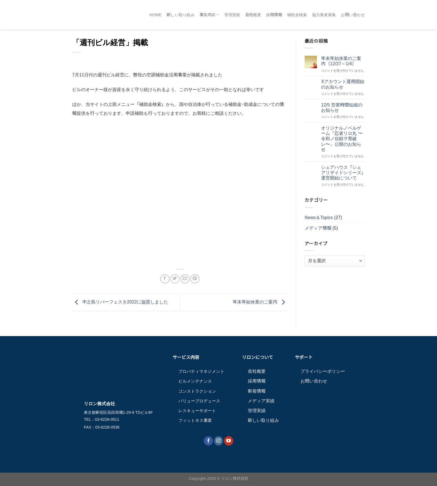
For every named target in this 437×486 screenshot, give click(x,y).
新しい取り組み (181, 15)
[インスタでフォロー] (218, 441)
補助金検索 (297, 15)
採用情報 (274, 15)
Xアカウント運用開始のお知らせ (342, 84)
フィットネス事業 (195, 420)
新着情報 (257, 391)
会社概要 (253, 15)
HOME (155, 15)
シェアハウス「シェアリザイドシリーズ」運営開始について (342, 172)
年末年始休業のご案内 (260, 302)
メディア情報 (318, 228)
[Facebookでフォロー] (208, 441)
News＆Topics (319, 217)
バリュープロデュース (199, 400)
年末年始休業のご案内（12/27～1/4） (341, 61)
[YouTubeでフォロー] (228, 441)
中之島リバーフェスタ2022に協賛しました (120, 302)
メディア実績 (261, 400)
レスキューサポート (197, 410)
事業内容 (209, 14)
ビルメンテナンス (195, 381)
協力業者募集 (324, 15)
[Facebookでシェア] (164, 278)
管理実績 (232, 15)
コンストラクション (197, 391)
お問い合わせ (353, 15)
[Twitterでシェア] (174, 278)
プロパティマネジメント (201, 371)
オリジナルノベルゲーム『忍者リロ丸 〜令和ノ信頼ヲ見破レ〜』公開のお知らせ (341, 139)
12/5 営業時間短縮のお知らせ (341, 108)
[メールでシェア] (185, 278)
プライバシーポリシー (322, 371)
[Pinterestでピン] (195, 278)
